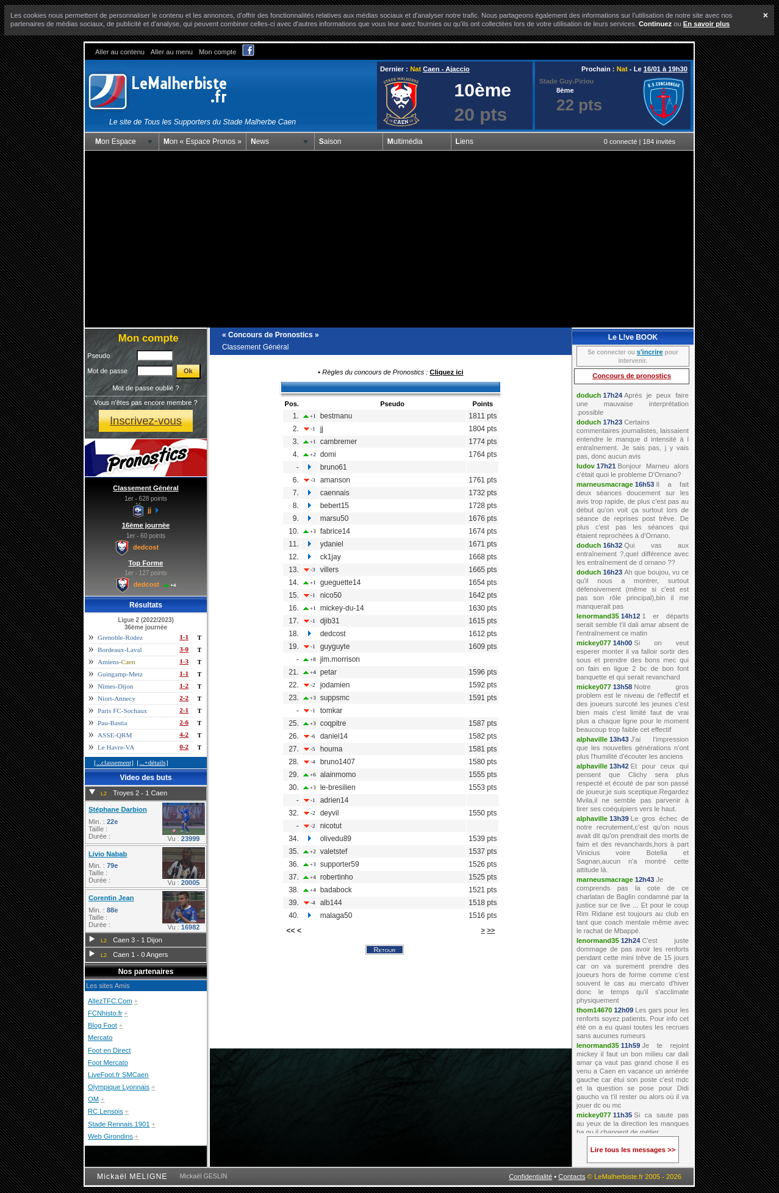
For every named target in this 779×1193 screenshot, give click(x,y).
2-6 (183, 722)
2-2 (183, 697)
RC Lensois (105, 1111)
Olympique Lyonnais (118, 1087)
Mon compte (218, 52)
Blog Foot (102, 1025)
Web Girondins (110, 1136)
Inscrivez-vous (146, 420)
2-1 (183, 710)
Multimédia (405, 141)
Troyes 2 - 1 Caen (140, 793)
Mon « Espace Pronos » (202, 141)
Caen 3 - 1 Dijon (137, 940)
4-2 (183, 734)
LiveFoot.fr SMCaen (118, 1074)
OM (93, 1099)
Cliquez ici (446, 372)
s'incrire (650, 352)
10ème (482, 90)
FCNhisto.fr (105, 1013)
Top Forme (146, 563)
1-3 (183, 661)
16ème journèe (146, 525)
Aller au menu (172, 52)
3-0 (183, 649)
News (260, 141)
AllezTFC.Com (110, 1001)
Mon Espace (115, 141)
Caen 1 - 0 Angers (140, 954)
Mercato (100, 1037)
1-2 (183, 685)
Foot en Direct (109, 1050)
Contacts (571, 1176)
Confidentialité (530, 1176)
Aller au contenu (120, 52)
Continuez (655, 23)
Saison (330, 141)
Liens (464, 141)
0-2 (183, 746)
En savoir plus (706, 23)
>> (491, 930)
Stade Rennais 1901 (118, 1124)
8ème (565, 90)
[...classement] (114, 762)
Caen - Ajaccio (446, 69)
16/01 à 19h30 (665, 69)
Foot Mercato (108, 1062)
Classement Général (146, 488)
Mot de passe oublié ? (145, 388)
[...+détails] (152, 762)
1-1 (183, 636)
